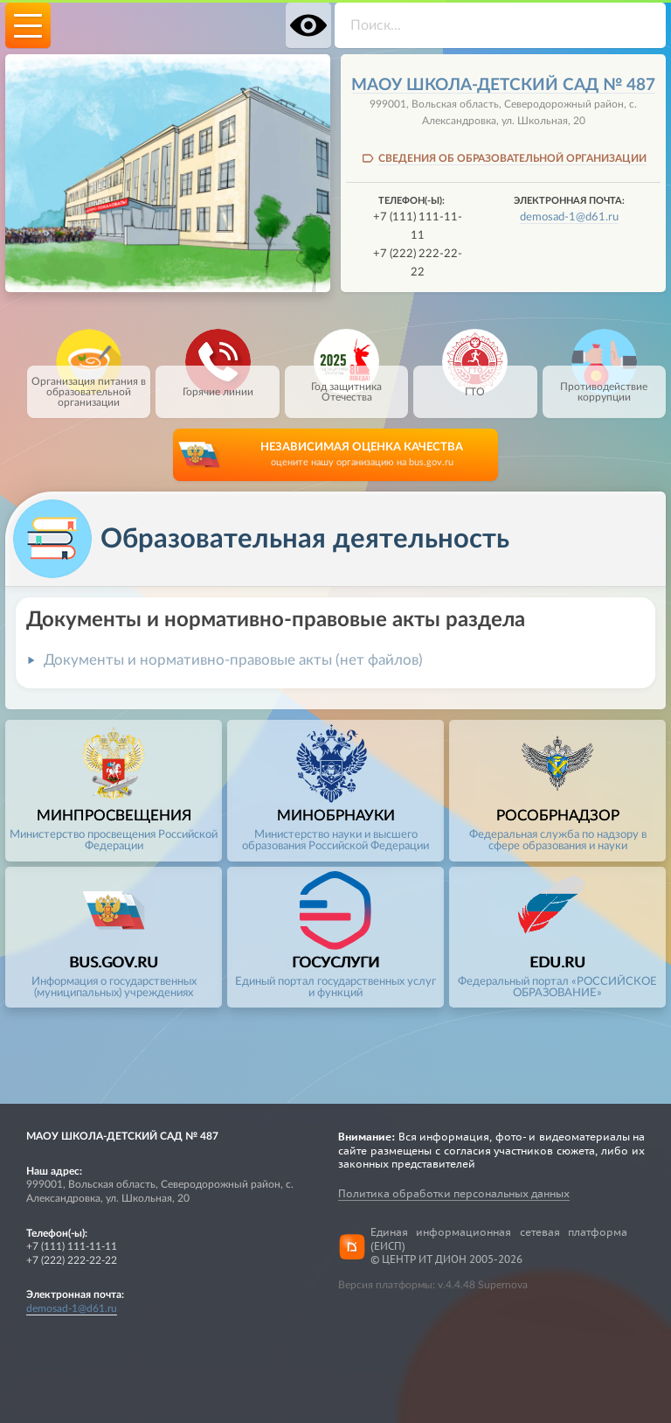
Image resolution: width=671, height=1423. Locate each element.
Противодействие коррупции (603, 384)
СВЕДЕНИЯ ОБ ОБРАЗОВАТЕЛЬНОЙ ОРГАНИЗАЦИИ (512, 158)
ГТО (475, 381)
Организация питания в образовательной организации (88, 387)
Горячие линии (218, 381)
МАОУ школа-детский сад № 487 (503, 85)
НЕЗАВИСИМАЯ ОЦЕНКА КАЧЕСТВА (362, 456)
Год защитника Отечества (346, 384)
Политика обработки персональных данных (454, 1193)
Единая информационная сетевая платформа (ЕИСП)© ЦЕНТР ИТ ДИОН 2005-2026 (498, 1246)
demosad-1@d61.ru (569, 217)
